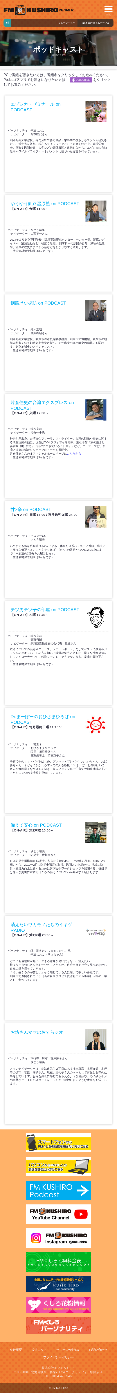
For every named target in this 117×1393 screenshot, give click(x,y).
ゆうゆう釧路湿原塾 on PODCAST (45, 203)
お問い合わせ (98, 1350)
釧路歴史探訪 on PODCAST (38, 302)
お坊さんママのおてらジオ (37, 1032)
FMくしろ (39, 10)
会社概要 (16, 1350)
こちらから (74, 453)
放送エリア (39, 1350)
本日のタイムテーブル (95, 22)
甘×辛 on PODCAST (31, 509)
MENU (108, 10)
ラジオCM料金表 (67, 1350)
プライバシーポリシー (58, 1357)
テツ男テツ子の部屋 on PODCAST (45, 609)
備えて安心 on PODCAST (36, 825)
